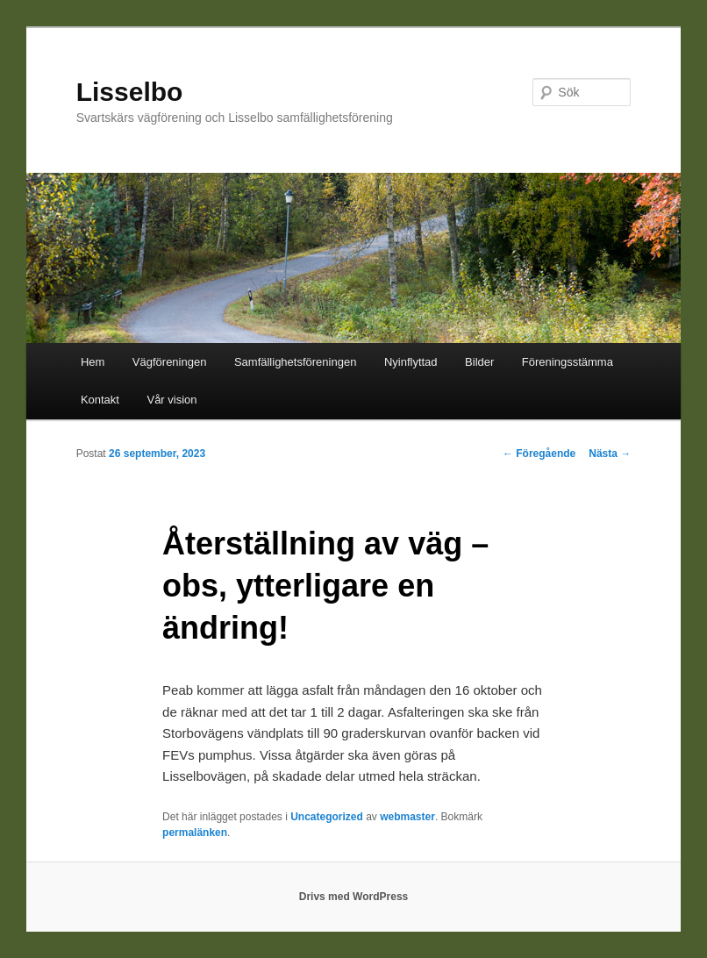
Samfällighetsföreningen (295, 361)
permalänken (194, 832)
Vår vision (171, 399)
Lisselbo (129, 91)
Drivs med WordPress (354, 896)
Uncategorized (326, 817)
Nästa (610, 453)
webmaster (407, 817)
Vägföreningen (169, 361)
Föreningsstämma (567, 361)
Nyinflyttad (411, 361)
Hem (92, 361)
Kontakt (100, 399)
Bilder (479, 361)
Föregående (539, 453)
